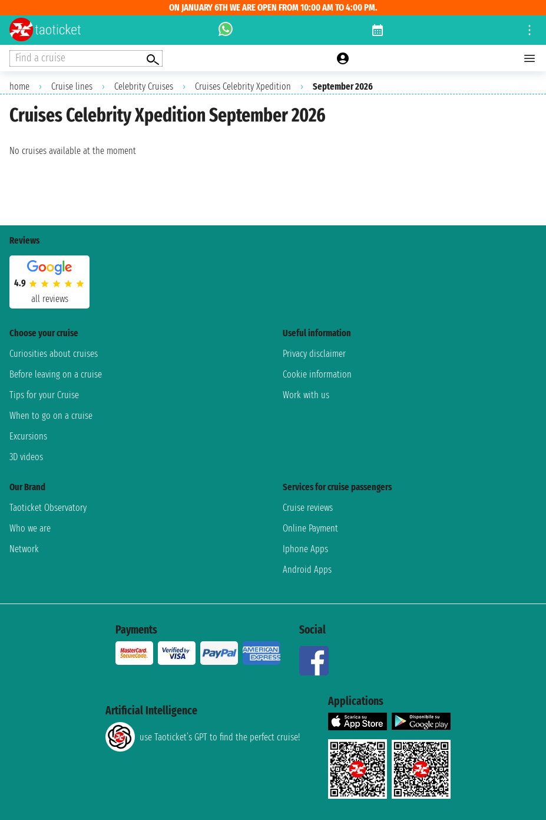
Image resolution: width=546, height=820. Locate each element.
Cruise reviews (308, 507)
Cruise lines (71, 86)
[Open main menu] (529, 58)
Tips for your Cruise (44, 395)
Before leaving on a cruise (55, 374)
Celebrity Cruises (143, 86)
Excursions (28, 436)
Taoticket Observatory (48, 507)
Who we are (30, 528)
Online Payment (310, 528)
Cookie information (317, 374)
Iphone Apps (305, 549)
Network (24, 549)
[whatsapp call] (226, 30)
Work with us (306, 395)
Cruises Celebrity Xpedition (243, 86)
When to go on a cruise (50, 415)
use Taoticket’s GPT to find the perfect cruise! (202, 737)
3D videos (26, 457)
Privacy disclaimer (314, 353)
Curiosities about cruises (53, 353)
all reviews (49, 298)
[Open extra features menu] (86, 58)
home (19, 86)
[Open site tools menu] (529, 30)
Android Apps (307, 569)
